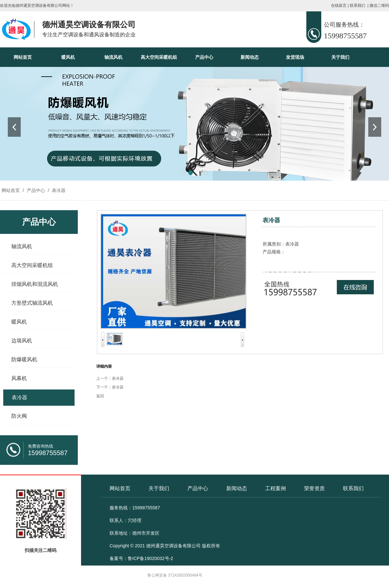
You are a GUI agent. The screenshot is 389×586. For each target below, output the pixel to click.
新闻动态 (250, 57)
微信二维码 (379, 5)
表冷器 (58, 190)
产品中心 (204, 57)
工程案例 (275, 488)
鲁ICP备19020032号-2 (150, 558)
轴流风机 (113, 57)
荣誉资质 (314, 488)
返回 (100, 396)
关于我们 (340, 57)
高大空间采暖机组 (159, 57)
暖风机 (68, 57)
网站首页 (23, 57)
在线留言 (339, 5)
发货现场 (295, 57)
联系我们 (357, 5)
